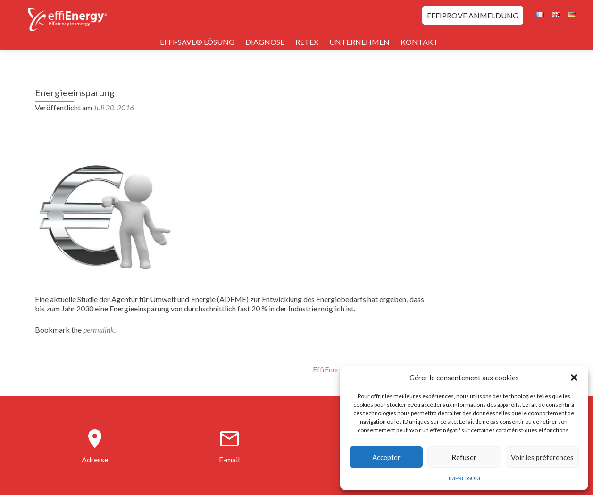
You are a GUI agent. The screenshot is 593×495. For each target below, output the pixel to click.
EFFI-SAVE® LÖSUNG (197, 41)
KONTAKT (419, 41)
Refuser (463, 457)
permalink (98, 329)
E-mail (229, 459)
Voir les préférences (542, 457)
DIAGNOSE (264, 41)
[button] (574, 377)
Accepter (386, 457)
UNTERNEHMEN (359, 41)
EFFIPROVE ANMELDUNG (472, 15)
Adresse (95, 459)
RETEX (306, 41)
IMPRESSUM (464, 478)
